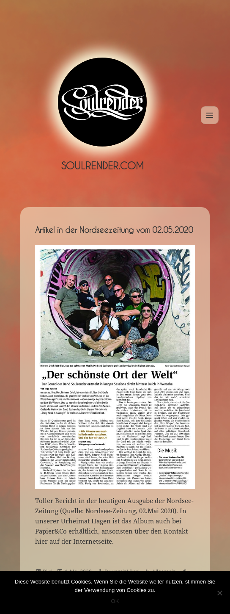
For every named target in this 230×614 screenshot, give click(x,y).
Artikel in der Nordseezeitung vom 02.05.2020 (114, 229)
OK (115, 601)
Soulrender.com (102, 165)
